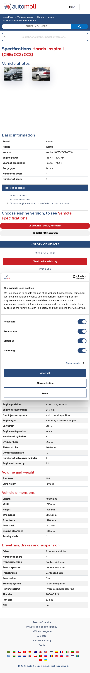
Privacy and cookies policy (41, 626)
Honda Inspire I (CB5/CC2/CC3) (21, 20)
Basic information (20, 199)
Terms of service (42, 622)
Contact (43, 645)
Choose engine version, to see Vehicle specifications (39, 203)
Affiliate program (42, 631)
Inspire (51, 17)
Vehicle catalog (25, 17)
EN (72, 7)
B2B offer (41, 636)
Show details (73, 363)
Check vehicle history (45, 261)
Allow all (45, 373)
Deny (45, 393)
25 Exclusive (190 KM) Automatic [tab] (45, 225)
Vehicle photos (18, 195)
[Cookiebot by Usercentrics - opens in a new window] (72, 277)
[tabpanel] (45, 443)
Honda (40, 17)
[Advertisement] (45, 105)
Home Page (7, 17)
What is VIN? (45, 269)
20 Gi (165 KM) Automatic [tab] (45, 233)
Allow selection (45, 383)
